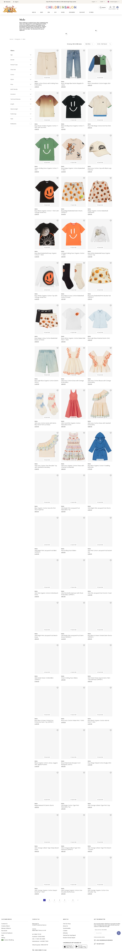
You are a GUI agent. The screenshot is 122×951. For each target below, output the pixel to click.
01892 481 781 (44, 934)
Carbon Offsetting (7, 929)
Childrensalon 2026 (31, 945)
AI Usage (66, 945)
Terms (52, 945)
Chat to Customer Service (39, 914)
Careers (65, 920)
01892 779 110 (37, 924)
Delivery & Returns (6, 918)
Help (2, 925)
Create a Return (5, 915)
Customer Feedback (6, 922)
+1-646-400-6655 (40, 928)
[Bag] (117, 8)
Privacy (59, 945)
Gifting (3, 927)
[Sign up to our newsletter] (119, 923)
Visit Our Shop (67, 913)
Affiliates (65, 922)
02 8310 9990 (41, 926)
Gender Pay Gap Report (69, 925)
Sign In (15, 1)
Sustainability (67, 918)
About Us (65, 915)
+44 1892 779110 (44, 931)
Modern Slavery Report (69, 927)
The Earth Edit (99, 933)
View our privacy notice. (99, 926)
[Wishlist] (113, 8)
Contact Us (4, 913)
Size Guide (4, 920)
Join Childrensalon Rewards (103, 930)
